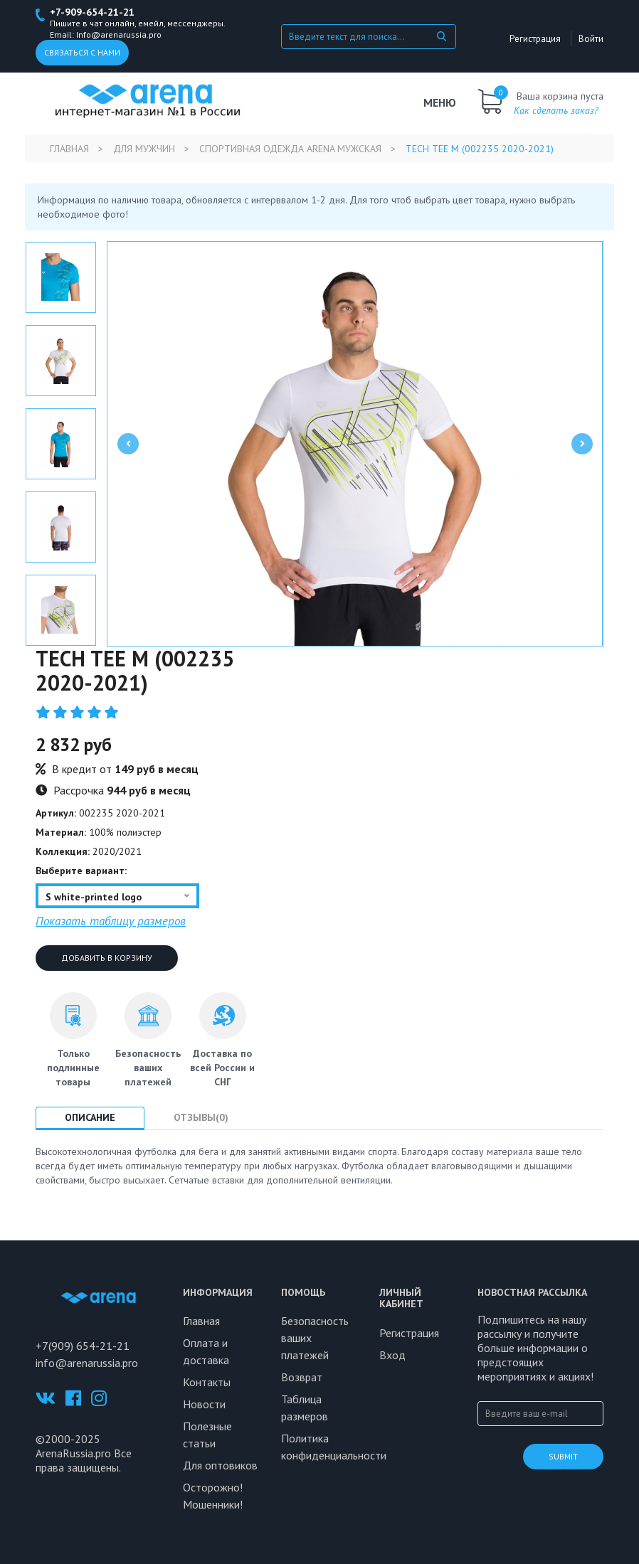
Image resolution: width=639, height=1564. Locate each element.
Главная (69, 148)
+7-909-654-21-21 (92, 12)
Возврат (301, 1377)
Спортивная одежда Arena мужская (290, 148)
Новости (204, 1404)
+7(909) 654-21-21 (83, 1346)
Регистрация (535, 39)
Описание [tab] (90, 1117)
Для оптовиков (220, 1465)
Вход (392, 1355)
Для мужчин (144, 148)
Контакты (207, 1382)
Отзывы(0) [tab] (201, 1117)
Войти (591, 39)
